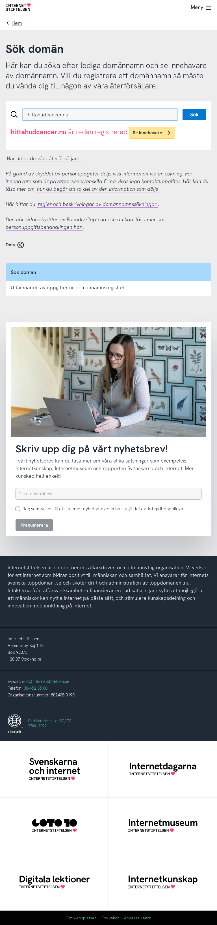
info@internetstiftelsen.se (45, 681)
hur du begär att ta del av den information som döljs (97, 189)
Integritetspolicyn (165, 509)
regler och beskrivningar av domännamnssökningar (97, 204)
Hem (17, 23)
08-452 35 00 (35, 688)
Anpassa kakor (137, 917)
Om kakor (110, 917)
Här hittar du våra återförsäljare (43, 158)
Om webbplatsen (81, 917)
